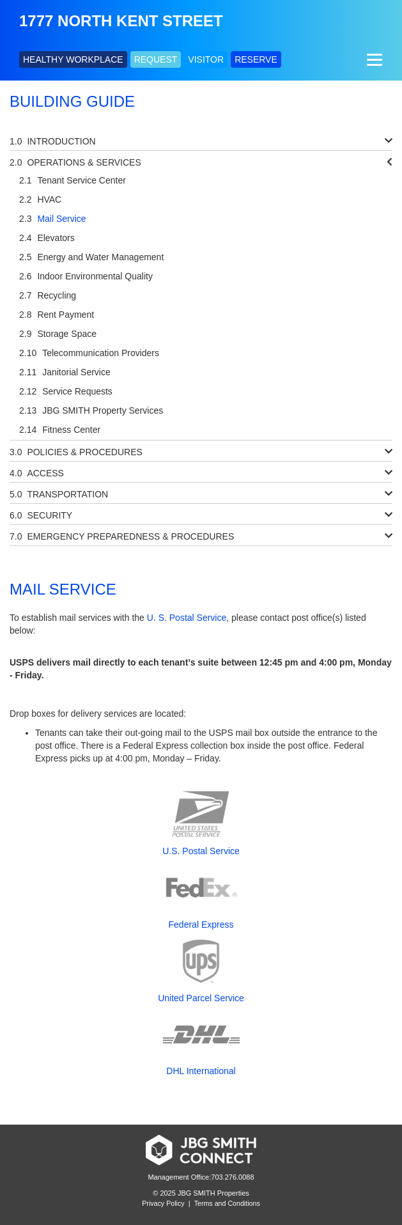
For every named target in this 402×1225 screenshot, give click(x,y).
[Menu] (373, 59)
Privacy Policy (163, 1203)
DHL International (200, 1071)
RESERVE (256, 59)
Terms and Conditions (227, 1203)
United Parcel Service (201, 998)
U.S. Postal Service (201, 851)
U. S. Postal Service (187, 617)
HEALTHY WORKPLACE (73, 59)
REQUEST (156, 59)
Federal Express (201, 924)
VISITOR (206, 59)
